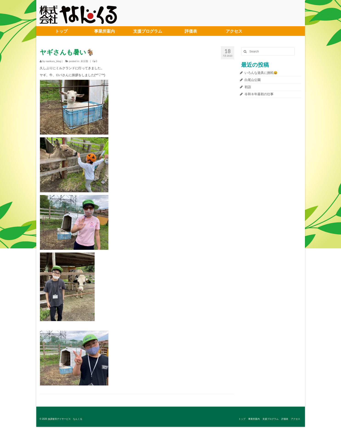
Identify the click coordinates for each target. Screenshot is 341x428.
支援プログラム (147, 31)
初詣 (248, 87)
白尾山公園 (253, 80)
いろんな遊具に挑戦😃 (261, 73)
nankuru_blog (53, 61)
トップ (61, 31)
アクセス (234, 31)
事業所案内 (104, 31)
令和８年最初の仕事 (259, 94)
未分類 (84, 61)
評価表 (191, 31)
